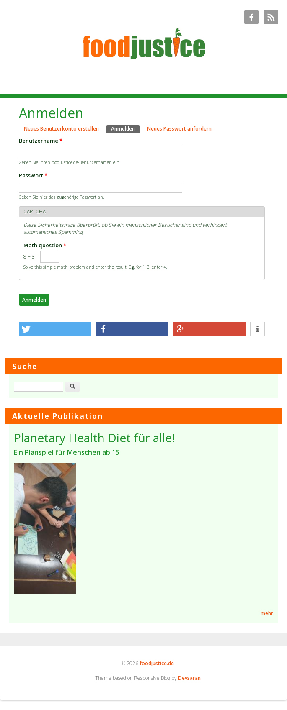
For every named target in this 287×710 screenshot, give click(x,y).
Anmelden (125, 128)
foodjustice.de (157, 663)
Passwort (33, 175)
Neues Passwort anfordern (179, 128)
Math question (44, 245)
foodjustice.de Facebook (251, 17)
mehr (267, 613)
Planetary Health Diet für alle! (94, 438)
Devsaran (189, 678)
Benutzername (40, 140)
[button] (55, 329)
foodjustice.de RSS (271, 17)
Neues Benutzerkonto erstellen (61, 128)
